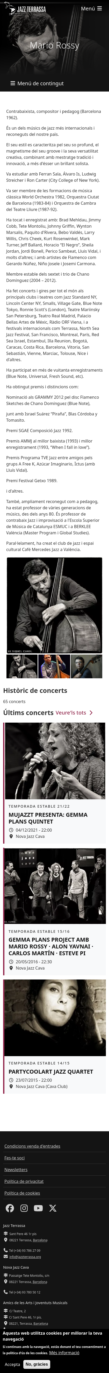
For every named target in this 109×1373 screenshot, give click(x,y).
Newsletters (15, 1169)
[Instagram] (24, 1210)
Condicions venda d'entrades (32, 1146)
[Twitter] (53, 1210)
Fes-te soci (14, 1158)
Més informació (64, 1353)
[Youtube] (38, 1210)
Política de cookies (22, 1193)
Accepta (12, 1365)
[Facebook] (10, 1210)
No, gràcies (37, 1365)
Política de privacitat (23, 1181)
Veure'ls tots (75, 712)
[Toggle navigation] (92, 8)
